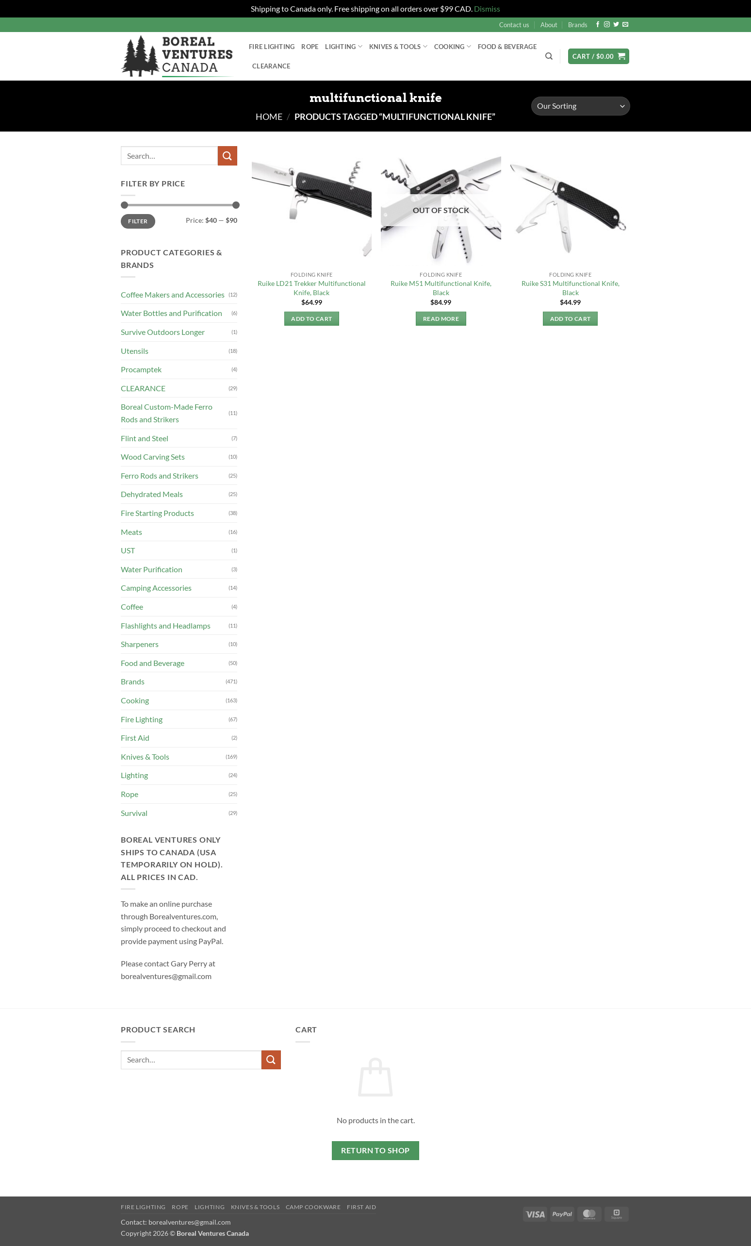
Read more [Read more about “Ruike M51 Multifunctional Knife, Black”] (441, 319)
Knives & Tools (398, 46)
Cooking (452, 46)
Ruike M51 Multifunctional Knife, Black (441, 288)
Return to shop (375, 1150)
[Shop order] (580, 106)
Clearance (271, 66)
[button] (598, 57)
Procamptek (141, 369)
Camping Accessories (156, 587)
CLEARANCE (143, 388)
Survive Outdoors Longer (163, 331)
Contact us (514, 25)
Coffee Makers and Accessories (173, 294)
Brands (578, 25)
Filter (137, 221)
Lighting (343, 46)
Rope (309, 46)
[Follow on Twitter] (616, 24)
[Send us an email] (625, 24)
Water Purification (151, 569)
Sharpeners (140, 643)
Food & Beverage (507, 46)
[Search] (549, 56)
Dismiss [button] (487, 8)
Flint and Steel (144, 438)
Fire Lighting (271, 46)
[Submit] (227, 155)
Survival (134, 812)
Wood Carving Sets (153, 456)
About (548, 25)
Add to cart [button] (311, 319)
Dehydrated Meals (152, 493)
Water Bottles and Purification (171, 312)
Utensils (134, 350)
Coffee (132, 606)
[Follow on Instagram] (607, 24)
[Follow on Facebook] (598, 24)
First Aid (135, 737)
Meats (131, 531)
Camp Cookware (313, 1207)
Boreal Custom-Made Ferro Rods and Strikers (166, 413)
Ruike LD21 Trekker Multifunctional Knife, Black (312, 288)
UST (128, 550)
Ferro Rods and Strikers (159, 475)
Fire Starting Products (157, 512)
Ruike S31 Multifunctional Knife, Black (571, 288)
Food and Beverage (152, 662)
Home (269, 116)
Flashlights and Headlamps (166, 625)
